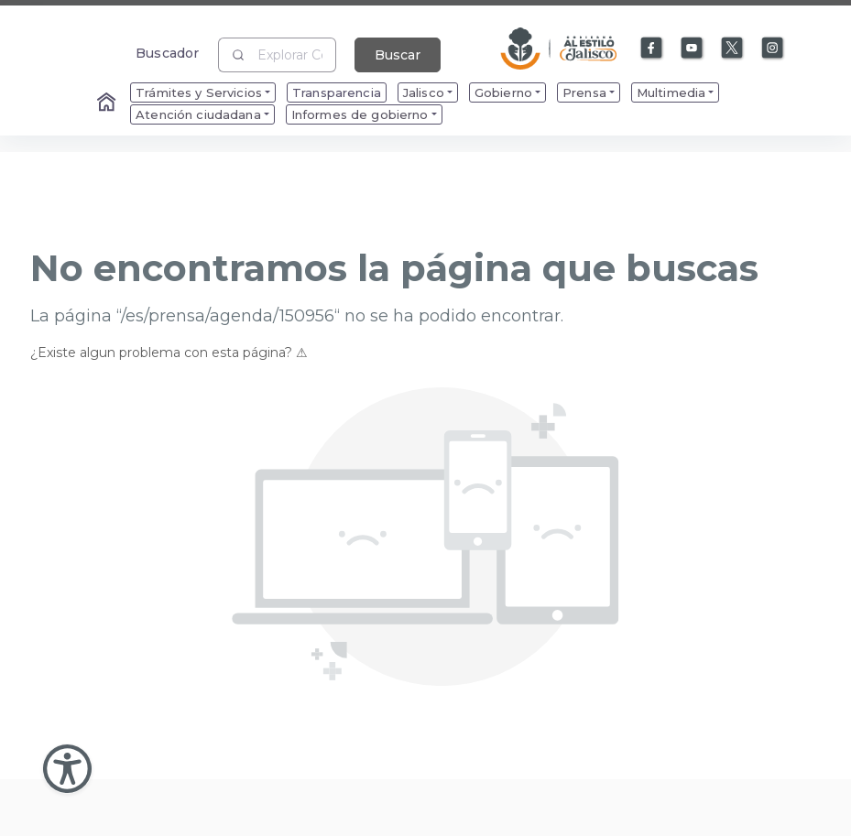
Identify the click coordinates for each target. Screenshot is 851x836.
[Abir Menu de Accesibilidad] (67, 769)
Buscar (397, 55)
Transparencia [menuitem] (336, 92)
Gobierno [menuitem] (503, 92)
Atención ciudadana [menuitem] (198, 114)
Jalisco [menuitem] (423, 92)
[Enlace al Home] (108, 103)
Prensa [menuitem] (584, 92)
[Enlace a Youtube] (692, 48)
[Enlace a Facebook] (652, 48)
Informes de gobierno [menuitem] (360, 114)
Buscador (167, 52)
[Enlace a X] (733, 48)
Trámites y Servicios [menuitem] (199, 92)
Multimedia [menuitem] (671, 92)
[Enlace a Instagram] (773, 48)
